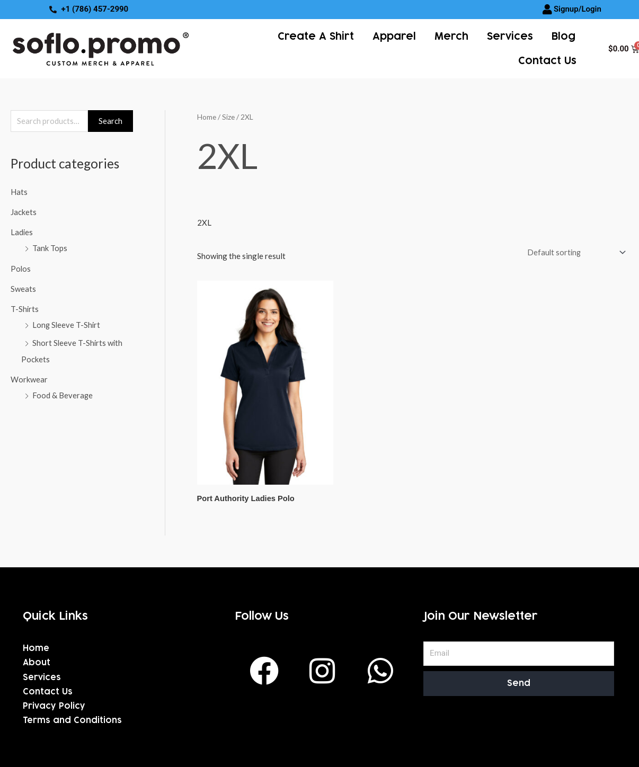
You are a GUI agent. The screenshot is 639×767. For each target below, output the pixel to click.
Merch (451, 36)
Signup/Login (577, 9)
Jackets (24, 212)
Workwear (29, 377)
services (510, 36)
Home (206, 116)
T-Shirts (25, 308)
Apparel (394, 36)
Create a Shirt (316, 36)
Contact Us (547, 61)
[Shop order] (573, 252)
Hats (19, 192)
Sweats (23, 288)
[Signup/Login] (547, 9)
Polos (21, 268)
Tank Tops (49, 248)
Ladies (22, 232)
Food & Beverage (62, 393)
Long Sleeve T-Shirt (67, 324)
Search (110, 121)
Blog (563, 36)
